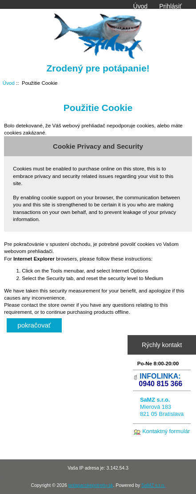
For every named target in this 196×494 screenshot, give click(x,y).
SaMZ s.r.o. (153, 485)
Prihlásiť (170, 6)
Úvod (140, 6)
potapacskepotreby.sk (90, 485)
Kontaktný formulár (166, 431)
